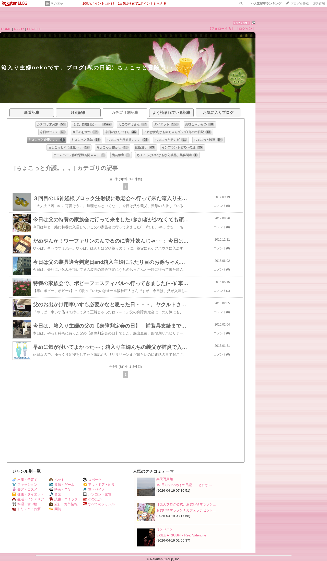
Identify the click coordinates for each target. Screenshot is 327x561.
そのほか (57, 3)
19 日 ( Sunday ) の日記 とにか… (184, 485)
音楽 (55, 494)
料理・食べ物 (24, 504)
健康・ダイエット (28, 494)
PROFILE (34, 29)
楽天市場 (319, 3)
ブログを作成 (299, 3)
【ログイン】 (245, 28)
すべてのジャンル (99, 504)
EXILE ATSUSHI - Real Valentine (181, 535)
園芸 (55, 509)
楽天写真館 (164, 479)
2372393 (241, 23)
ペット (56, 480)
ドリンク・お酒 (26, 509)
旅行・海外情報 (63, 504)
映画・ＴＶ (60, 489)
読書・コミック (63, 499)
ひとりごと (164, 530)
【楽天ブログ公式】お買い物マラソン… (186, 504)
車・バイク (94, 489)
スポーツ (92, 480)
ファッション (24, 485)
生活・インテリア (28, 499)
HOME (6, 29)
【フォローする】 (221, 28)
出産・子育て (24, 480)
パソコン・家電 (97, 494)
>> (265, 3)
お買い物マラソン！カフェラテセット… (186, 510)
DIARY (19, 29)
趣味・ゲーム (61, 485)
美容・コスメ (24, 489)
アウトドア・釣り (99, 485)
